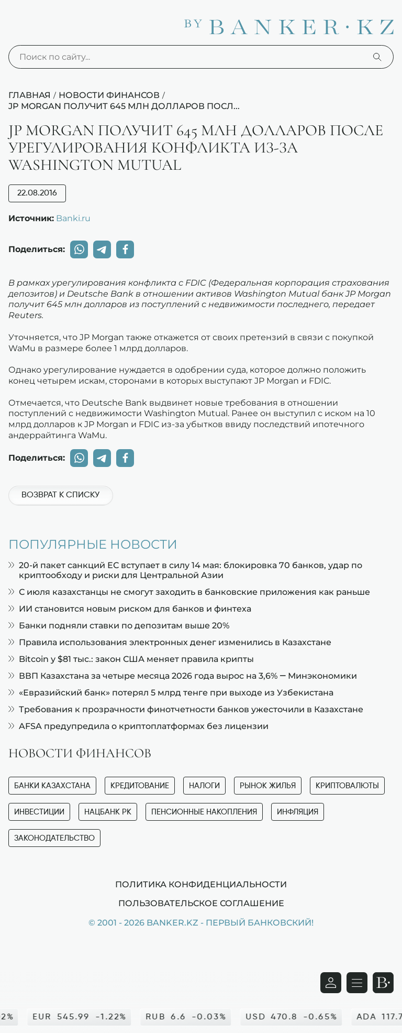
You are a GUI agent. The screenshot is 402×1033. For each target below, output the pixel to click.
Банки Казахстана (52, 786)
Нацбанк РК (107, 812)
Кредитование (139, 786)
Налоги (204, 786)
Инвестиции (39, 812)
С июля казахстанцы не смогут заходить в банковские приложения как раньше (189, 592)
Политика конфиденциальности (201, 884)
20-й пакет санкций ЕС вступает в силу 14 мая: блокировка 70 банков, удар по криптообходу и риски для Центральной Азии (185, 570)
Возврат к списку (60, 495)
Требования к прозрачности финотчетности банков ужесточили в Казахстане (185, 709)
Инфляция (297, 812)
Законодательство (54, 838)
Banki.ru (73, 218)
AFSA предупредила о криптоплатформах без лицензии (138, 726)
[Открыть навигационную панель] (357, 982)
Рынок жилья (268, 786)
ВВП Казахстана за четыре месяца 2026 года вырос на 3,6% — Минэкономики (182, 676)
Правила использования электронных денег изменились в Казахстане (169, 642)
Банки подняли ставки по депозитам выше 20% (118, 625)
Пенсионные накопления (204, 812)
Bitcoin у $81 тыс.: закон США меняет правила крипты (131, 659)
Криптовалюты (347, 786)
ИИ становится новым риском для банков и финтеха (129, 609)
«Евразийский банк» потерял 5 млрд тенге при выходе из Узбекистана (170, 693)
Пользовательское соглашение (201, 903)
